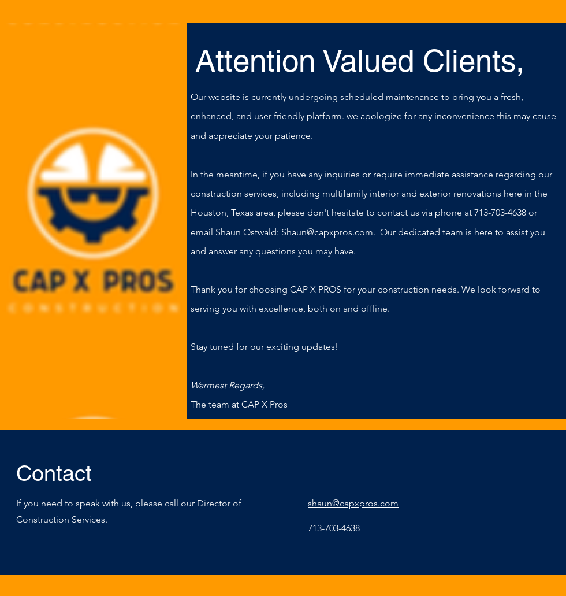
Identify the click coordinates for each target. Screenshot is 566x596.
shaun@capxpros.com (353, 503)
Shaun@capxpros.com (327, 232)
